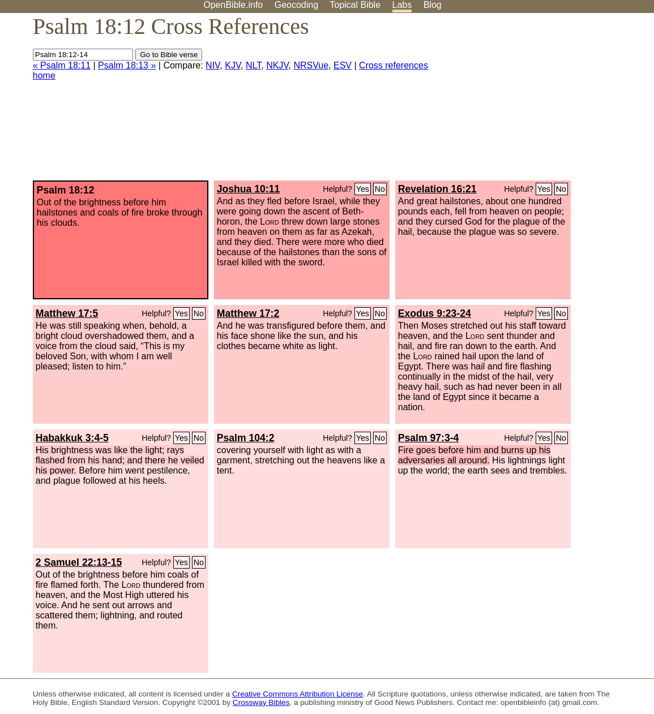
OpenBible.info (233, 5)
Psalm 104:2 (246, 438)
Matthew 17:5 (67, 313)
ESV (343, 65)
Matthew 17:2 (248, 313)
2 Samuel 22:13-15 (79, 562)
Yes (362, 188)
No (380, 188)
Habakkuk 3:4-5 (72, 438)
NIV (213, 65)
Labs (402, 5)
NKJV (277, 65)
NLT (253, 65)
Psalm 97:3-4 (428, 438)
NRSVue (310, 65)
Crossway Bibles (261, 702)
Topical (355, 5)
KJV (233, 65)
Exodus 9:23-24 (434, 313)
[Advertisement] (539, 101)
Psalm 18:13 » (127, 65)
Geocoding (296, 5)
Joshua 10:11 (248, 189)
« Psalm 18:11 (62, 65)
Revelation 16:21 (437, 189)
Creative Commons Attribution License (297, 694)
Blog (433, 5)
